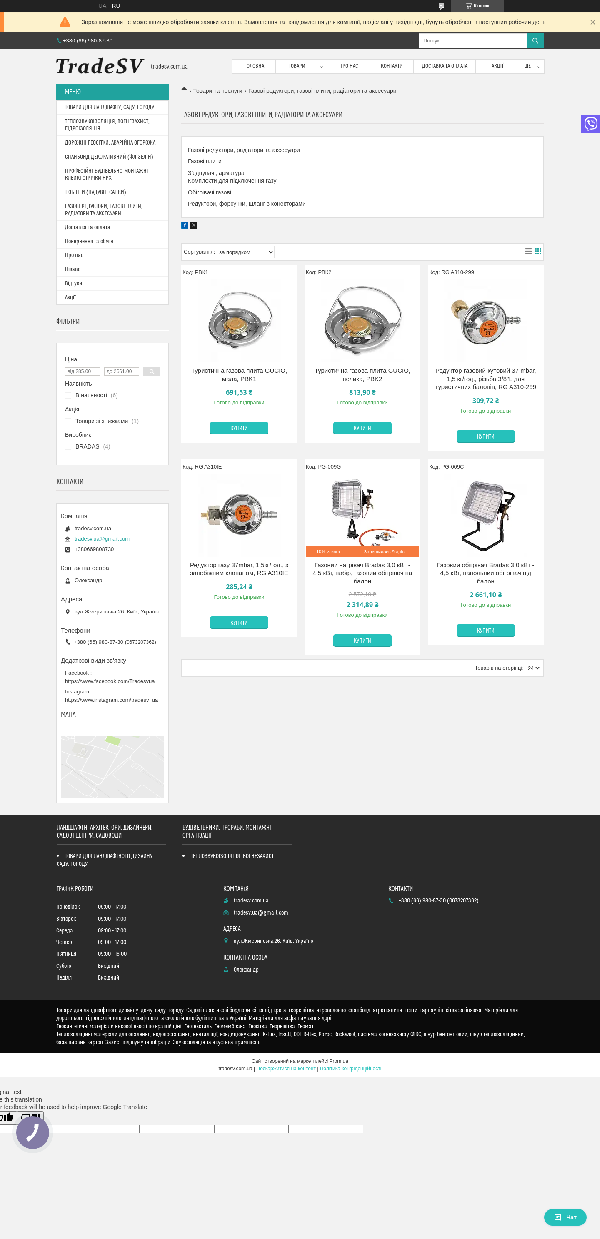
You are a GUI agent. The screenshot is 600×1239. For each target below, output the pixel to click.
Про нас (348, 66)
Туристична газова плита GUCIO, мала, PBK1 (239, 374)
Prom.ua (339, 1061)
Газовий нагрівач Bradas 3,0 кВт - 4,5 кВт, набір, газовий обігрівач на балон (362, 573)
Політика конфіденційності (351, 1069)
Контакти (392, 66)
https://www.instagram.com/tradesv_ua (111, 700)
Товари (297, 66)
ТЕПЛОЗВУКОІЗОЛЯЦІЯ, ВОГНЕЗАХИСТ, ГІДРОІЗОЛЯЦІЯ (107, 125)
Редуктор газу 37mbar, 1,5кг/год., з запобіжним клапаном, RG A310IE (239, 569)
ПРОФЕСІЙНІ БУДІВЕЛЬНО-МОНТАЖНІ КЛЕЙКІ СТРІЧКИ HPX (106, 175)
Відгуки (73, 283)
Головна (254, 66)
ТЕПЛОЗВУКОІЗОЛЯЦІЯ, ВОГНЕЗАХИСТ (232, 856)
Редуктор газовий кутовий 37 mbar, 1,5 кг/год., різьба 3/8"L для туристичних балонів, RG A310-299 (486, 378)
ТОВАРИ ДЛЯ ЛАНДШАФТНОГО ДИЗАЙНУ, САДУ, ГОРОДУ (105, 860)
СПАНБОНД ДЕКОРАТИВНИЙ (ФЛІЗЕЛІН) (109, 157)
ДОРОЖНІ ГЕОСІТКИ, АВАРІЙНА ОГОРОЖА (110, 143)
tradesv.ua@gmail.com (102, 539)
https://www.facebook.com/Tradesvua (110, 681)
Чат (565, 1217)
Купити (239, 428)
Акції (498, 66)
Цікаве (72, 269)
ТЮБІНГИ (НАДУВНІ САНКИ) (95, 192)
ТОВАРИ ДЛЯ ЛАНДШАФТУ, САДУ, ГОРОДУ (109, 107)
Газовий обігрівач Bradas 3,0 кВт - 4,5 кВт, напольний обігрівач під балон (485, 573)
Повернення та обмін (89, 241)
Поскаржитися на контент (286, 1069)
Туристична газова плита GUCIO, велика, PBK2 (362, 374)
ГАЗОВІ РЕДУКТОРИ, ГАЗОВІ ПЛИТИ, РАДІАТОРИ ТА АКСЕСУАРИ (103, 210)
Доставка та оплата (445, 66)
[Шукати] (535, 40)
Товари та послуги (217, 90)
